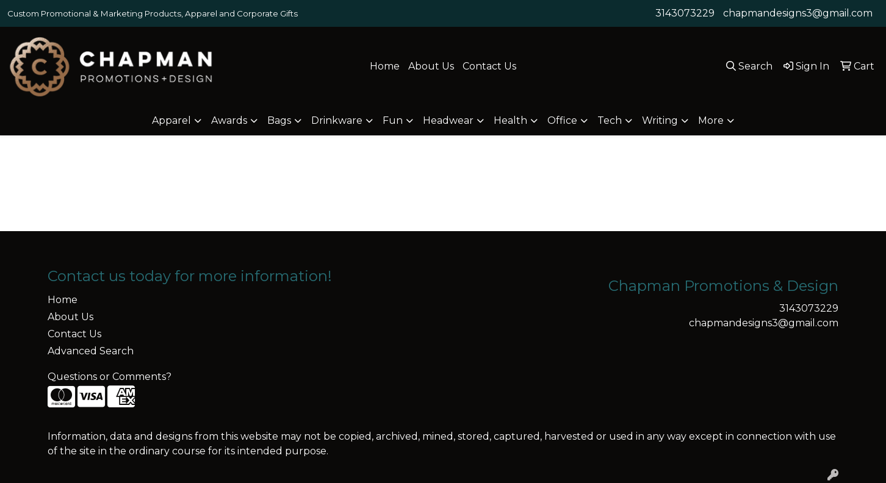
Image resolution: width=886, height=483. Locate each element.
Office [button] (562, 120)
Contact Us (489, 66)
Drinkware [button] (336, 120)
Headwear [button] (448, 120)
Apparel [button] (171, 120)
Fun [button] (393, 120)
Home (385, 66)
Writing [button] (660, 120)
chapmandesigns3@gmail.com (798, 13)
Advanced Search (91, 351)
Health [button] (510, 120)
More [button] (711, 120)
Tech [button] (609, 120)
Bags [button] (279, 120)
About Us (431, 66)
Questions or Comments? (109, 376)
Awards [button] (229, 120)
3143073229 (685, 13)
